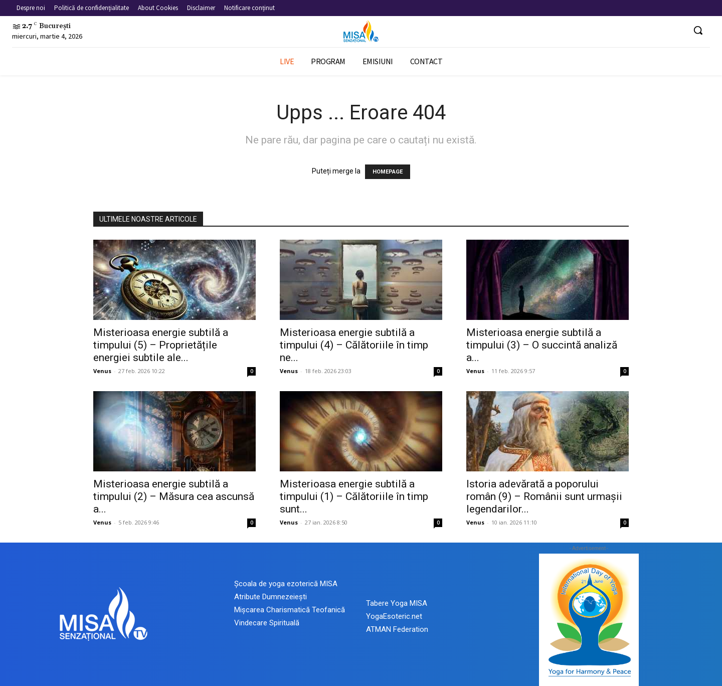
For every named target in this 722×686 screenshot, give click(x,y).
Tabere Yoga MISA (396, 603)
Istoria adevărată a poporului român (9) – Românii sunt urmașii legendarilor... (544, 496)
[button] (698, 30)
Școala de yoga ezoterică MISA (285, 583)
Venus (102, 371)
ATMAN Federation (397, 629)
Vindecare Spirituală (266, 622)
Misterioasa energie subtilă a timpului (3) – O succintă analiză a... (541, 345)
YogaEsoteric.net (394, 616)
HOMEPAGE (388, 171)
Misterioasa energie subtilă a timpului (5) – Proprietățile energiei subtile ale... (160, 345)
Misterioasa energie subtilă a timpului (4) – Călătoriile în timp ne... (354, 345)
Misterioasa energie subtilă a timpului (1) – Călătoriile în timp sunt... (354, 496)
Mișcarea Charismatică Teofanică (289, 609)
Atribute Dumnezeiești (270, 596)
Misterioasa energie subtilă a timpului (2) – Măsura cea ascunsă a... (173, 496)
